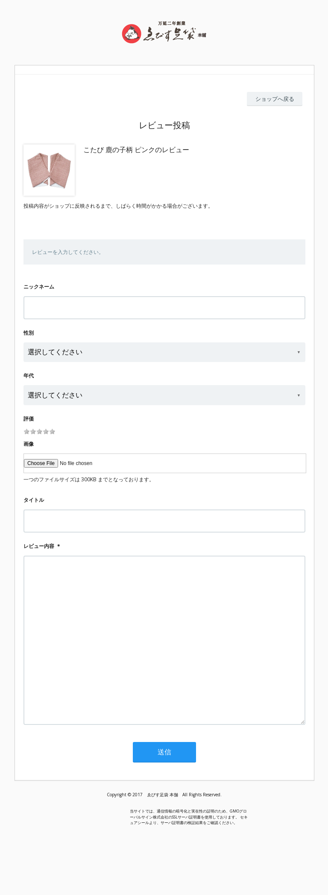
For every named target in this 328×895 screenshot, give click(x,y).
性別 (28, 332)
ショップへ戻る (274, 99)
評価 (28, 418)
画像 (28, 444)
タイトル (33, 499)
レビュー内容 (38, 546)
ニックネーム (38, 286)
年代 (28, 375)
